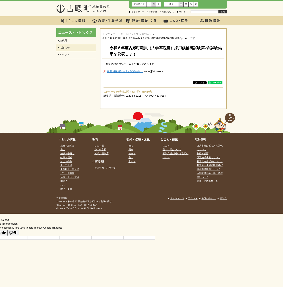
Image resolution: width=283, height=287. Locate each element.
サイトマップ (137, 12)
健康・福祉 (66, 157)
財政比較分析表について (210, 161)
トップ (106, 34)
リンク (182, 12)
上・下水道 (66, 165)
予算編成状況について (208, 157)
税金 (62, 149)
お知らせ (147, 34)
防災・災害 (66, 189)
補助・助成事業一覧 (207, 181)
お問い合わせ (168, 12)
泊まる (132, 153)
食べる (132, 161)
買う (131, 149)
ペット (63, 185)
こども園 (99, 145)
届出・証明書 (67, 145)
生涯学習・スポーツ (105, 168)
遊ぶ (131, 157)
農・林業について (172, 149)
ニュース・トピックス (125, 34)
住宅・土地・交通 (69, 177)
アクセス (152, 12)
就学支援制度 (101, 153)
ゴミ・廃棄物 (67, 173)
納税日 (63, 40)
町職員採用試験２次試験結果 (125, 71)
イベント (64, 54)
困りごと (65, 181)
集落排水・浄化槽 (69, 169)
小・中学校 (100, 149)
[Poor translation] (13, 233)
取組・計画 (202, 153)
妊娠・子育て (67, 153)
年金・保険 (66, 161)
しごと (166, 145)
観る (131, 145)
